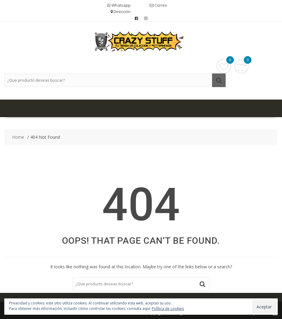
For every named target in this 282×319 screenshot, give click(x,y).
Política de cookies (168, 308)
